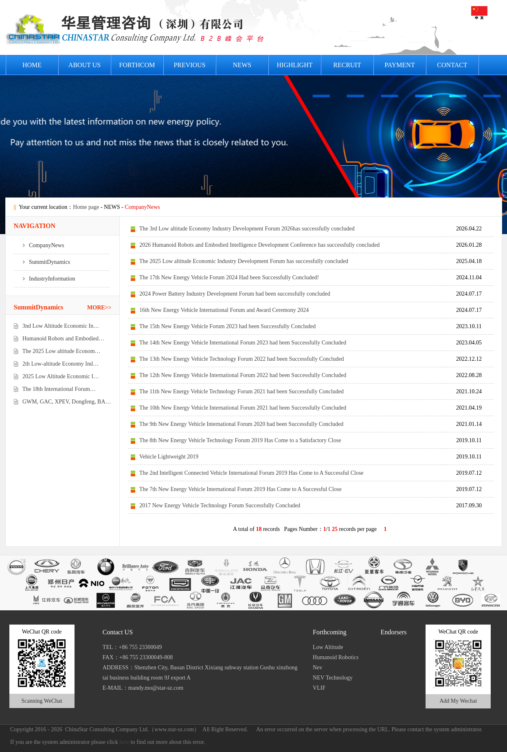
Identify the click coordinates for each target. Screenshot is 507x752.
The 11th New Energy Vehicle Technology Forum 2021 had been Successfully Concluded (241, 391)
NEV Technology (333, 678)
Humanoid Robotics (335, 657)
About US (84, 64)
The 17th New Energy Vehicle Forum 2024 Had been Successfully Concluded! (229, 277)
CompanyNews (39, 245)
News (242, 64)
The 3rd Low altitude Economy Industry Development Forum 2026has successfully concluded (247, 229)
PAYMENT (399, 64)
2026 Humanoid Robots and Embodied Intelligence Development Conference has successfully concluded (259, 245)
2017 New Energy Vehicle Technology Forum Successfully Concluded (219, 505)
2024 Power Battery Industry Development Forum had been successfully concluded (234, 294)
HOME (32, 64)
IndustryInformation (44, 279)
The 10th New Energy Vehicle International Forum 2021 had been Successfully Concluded (242, 408)
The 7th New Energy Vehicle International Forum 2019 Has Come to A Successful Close (240, 489)
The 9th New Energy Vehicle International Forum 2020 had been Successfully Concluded (241, 424)
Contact (452, 64)
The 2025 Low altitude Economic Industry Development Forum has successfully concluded (243, 261)
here (124, 742)
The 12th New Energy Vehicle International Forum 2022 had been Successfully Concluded (242, 375)
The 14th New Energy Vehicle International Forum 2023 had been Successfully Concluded (242, 343)
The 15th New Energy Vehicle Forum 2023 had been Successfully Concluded (227, 326)
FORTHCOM (137, 64)
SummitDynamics (42, 262)
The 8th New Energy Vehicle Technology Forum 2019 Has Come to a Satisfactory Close (240, 440)
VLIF (319, 688)
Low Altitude (328, 647)
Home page (86, 207)
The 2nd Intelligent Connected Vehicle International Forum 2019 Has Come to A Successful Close (251, 473)
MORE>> (99, 308)
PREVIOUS (189, 64)
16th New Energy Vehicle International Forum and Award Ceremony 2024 (224, 310)
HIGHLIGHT (295, 64)
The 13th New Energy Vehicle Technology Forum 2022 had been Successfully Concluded (241, 359)
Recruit (347, 64)
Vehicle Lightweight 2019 (168, 457)
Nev (317, 667)
